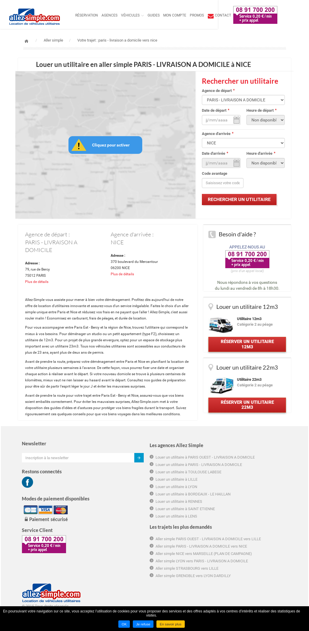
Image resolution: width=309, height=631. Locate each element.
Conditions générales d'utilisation (252, 497)
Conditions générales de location (252, 505)
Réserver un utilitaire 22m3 (246, 412)
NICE (117, 243)
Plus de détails (39, 285)
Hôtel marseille (238, 575)
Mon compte (187, 15)
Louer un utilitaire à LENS (116, 554)
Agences (122, 15)
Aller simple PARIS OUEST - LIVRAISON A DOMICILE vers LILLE (188, 481)
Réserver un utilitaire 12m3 (246, 348)
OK (123, 624)
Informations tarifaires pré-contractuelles (247, 515)
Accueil (26, 41)
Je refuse (143, 624)
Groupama (234, 568)
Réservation (99, 15)
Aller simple (53, 40)
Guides (167, 15)
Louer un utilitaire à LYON (116, 514)
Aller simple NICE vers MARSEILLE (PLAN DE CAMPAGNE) (182, 511)
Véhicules (143, 15)
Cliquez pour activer (112, 145)
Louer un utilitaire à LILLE (117, 507)
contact (236, 15)
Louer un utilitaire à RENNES (119, 534)
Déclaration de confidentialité (249, 532)
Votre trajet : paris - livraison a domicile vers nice (117, 40)
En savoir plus (171, 624)
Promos (210, 15)
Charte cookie (236, 524)
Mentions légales (239, 539)
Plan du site (235, 546)
